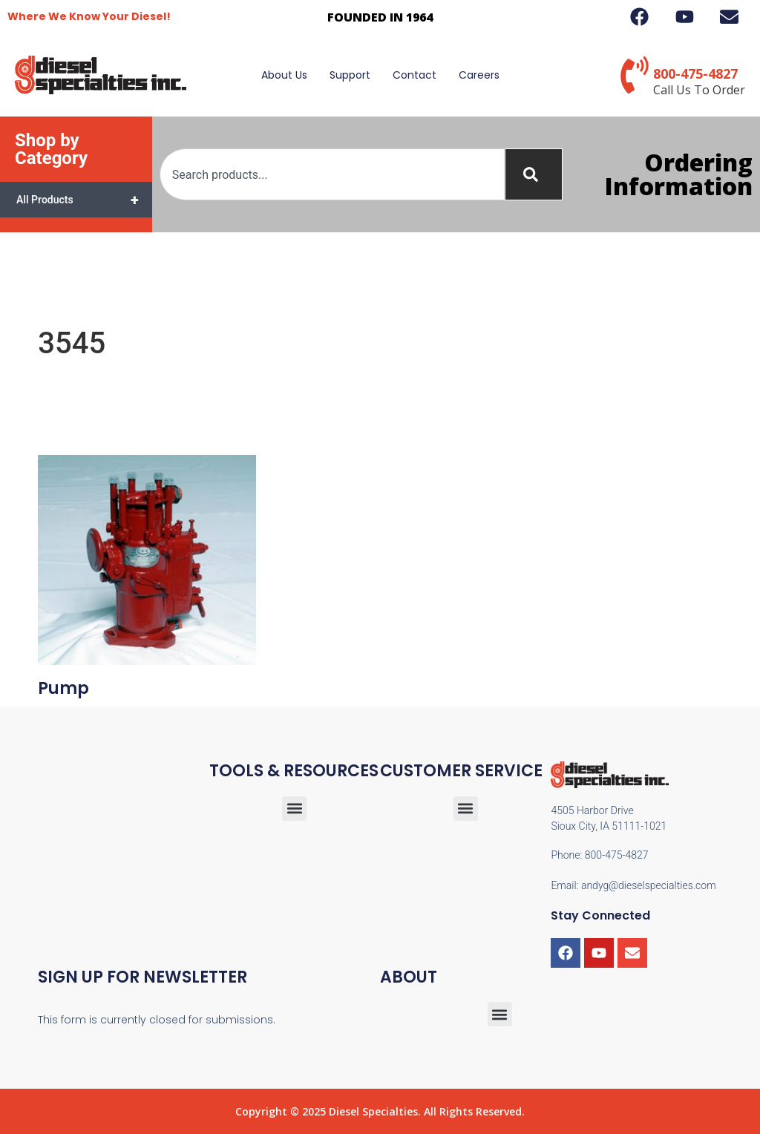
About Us (284, 75)
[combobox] (332, 174)
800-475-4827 (695, 73)
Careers (479, 75)
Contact (414, 75)
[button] (465, 808)
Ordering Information (679, 174)
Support (350, 75)
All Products (84, 199)
